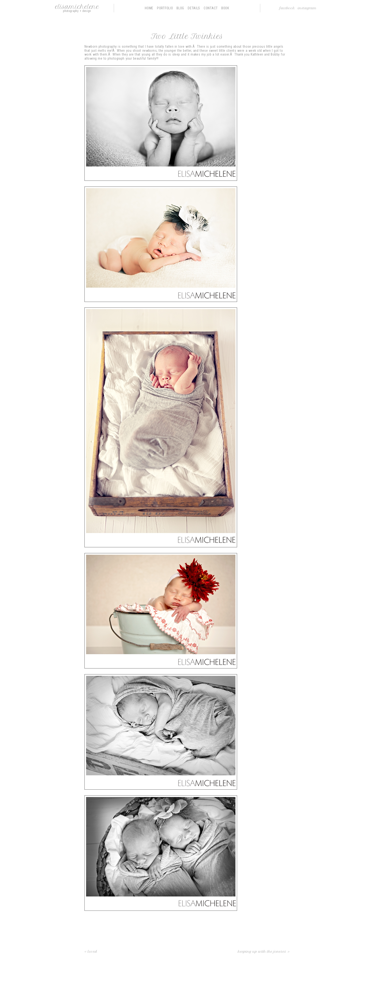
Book (225, 8)
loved (92, 951)
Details (194, 8)
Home (149, 8)
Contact (211, 8)
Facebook (287, 8)
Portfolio (165, 8)
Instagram (307, 8)
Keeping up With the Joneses (262, 951)
